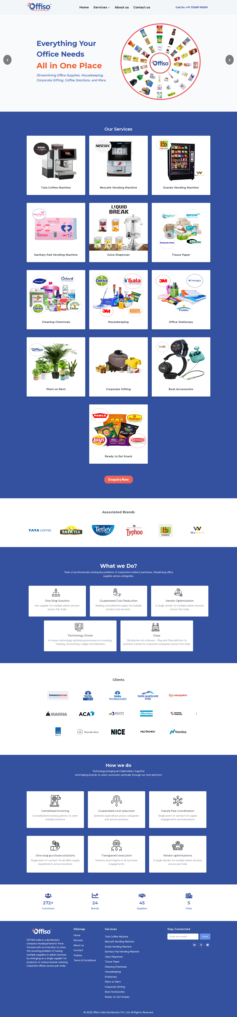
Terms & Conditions (85, 960)
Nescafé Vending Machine (119, 941)
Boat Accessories (115, 991)
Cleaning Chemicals (116, 966)
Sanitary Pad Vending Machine (122, 951)
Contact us (141, 7)
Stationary (111, 976)
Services (100, 7)
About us (122, 7)
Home (84, 7)
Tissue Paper (112, 961)
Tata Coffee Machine (116, 936)
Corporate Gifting (115, 986)
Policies (78, 955)
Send (205, 936)
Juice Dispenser (114, 956)
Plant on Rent (113, 981)
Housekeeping (113, 971)
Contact (78, 950)
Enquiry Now (118, 479)
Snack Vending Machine (118, 946)
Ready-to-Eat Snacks (117, 996)
